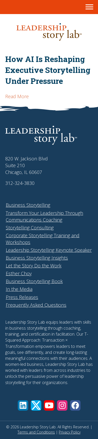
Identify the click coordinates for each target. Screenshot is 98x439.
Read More (17, 96)
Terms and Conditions (36, 432)
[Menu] (89, 7)
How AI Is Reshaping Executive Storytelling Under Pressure (47, 70)
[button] (23, 405)
